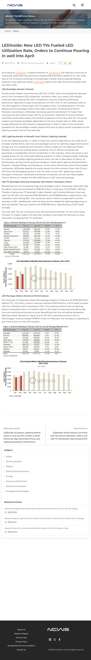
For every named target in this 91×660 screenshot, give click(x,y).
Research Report (21, 634)
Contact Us (21, 650)
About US (21, 630)
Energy (9, 476)
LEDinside (20, 73)
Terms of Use (21, 638)
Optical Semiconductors (32, 63)
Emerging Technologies (17, 491)
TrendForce (54, 73)
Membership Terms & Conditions (21, 646)
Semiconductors (14, 461)
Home (8, 31)
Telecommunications (16, 486)
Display (9, 466)
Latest (9, 456)
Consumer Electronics (16, 481)
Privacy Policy (21, 642)
